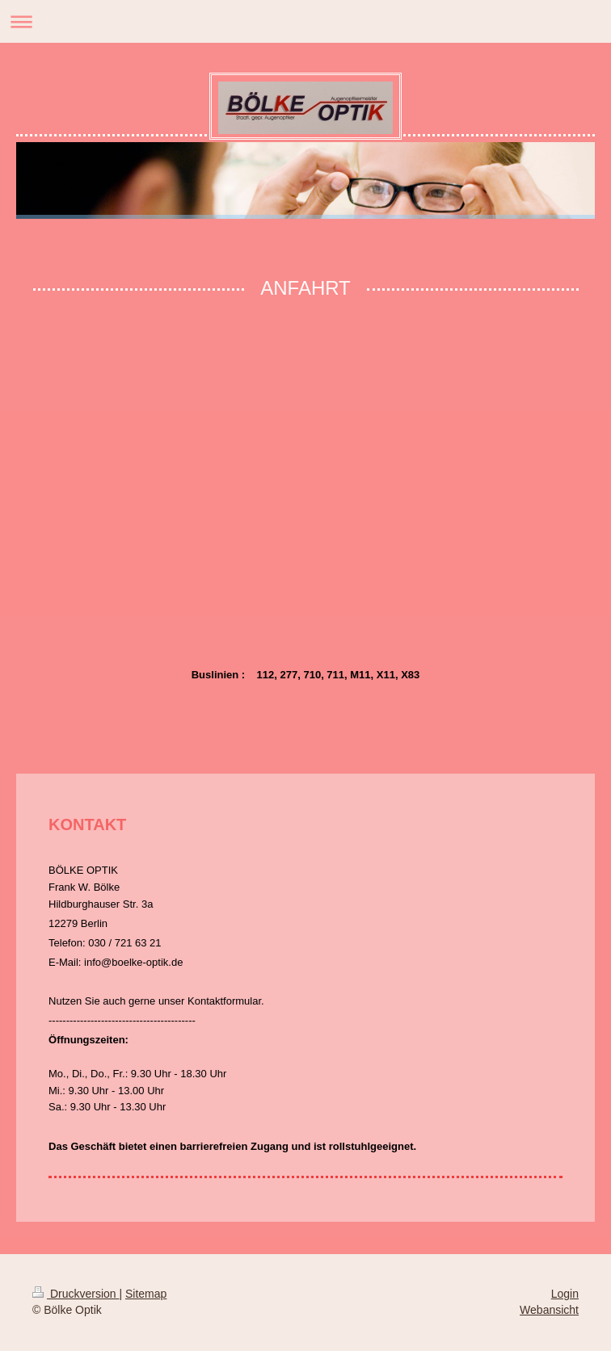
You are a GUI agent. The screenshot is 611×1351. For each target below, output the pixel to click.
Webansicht (549, 1309)
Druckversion (75, 1293)
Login (565, 1293)
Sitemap (145, 1293)
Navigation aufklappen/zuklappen (305, 21)
